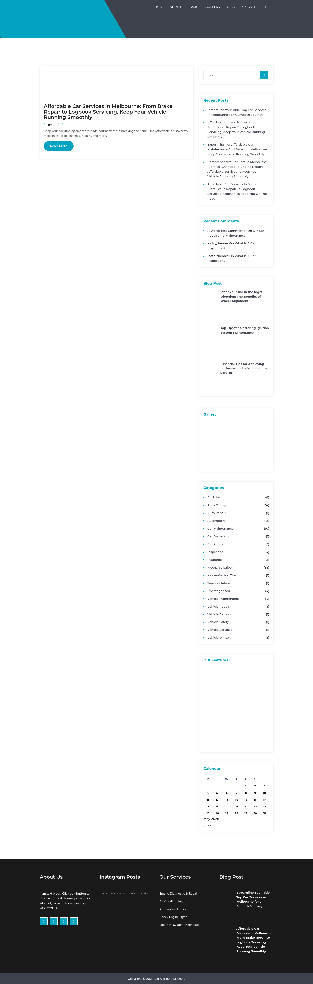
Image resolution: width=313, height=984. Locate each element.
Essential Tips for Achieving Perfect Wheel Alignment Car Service (243, 368)
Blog (230, 7)
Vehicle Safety (218, 622)
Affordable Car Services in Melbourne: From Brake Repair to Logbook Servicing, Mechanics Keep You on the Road (237, 191)
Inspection (215, 552)
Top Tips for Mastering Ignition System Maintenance (244, 330)
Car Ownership (218, 536)
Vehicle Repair (218, 606)
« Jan (207, 826)
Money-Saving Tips (221, 575)
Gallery (213, 7)
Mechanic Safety (220, 567)
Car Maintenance (220, 528)
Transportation (218, 583)
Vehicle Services (219, 630)
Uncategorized (218, 591)
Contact (247, 7)
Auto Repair (216, 513)
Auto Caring (216, 505)
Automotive (216, 521)
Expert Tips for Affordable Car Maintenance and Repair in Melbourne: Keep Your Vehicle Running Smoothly (237, 149)
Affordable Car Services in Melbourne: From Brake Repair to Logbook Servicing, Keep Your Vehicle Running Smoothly (108, 111)
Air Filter (213, 497)
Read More (58, 146)
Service (193, 7)
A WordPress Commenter (227, 231)
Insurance (215, 560)
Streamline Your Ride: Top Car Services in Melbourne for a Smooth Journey (236, 112)
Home (159, 7)
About (176, 7)
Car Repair (215, 544)
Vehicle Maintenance (223, 599)
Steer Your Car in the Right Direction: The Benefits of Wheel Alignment (241, 296)
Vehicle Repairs (219, 614)
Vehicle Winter (218, 637)
